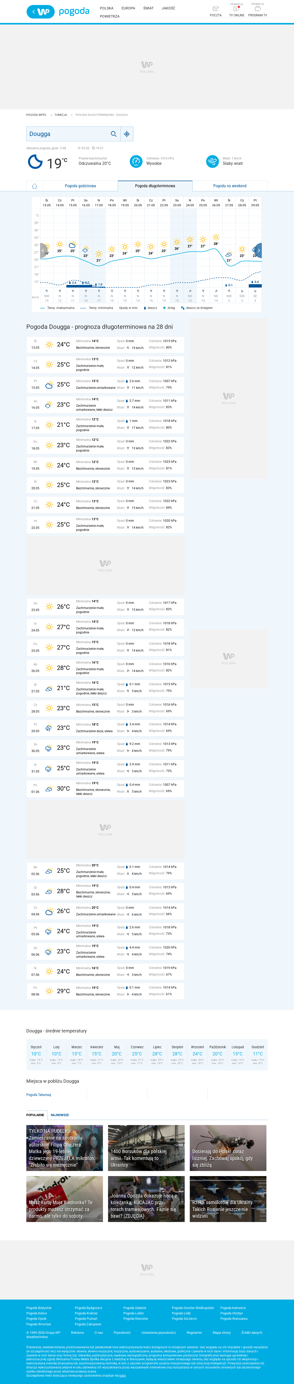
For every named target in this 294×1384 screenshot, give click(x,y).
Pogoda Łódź (181, 1313)
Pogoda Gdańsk (134, 1308)
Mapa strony (222, 1333)
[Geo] (127, 134)
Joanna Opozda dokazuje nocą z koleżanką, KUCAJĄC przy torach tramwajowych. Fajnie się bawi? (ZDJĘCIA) (144, 1206)
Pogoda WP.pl (36, 115)
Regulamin (194, 1333)
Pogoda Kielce (36, 1313)
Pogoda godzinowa (80, 185)
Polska (106, 8)
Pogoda (74, 11)
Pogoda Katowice (233, 1308)
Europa (128, 8)
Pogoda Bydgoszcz (88, 1308)
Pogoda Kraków (86, 1313)
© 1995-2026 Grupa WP (43, 1333)
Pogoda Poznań (86, 1318)
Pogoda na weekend (229, 185)
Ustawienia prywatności (159, 1333)
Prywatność (122, 1333)
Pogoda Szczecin (184, 1318)
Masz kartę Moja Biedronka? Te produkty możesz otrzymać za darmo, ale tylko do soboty (60, 1209)
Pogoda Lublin (133, 1313)
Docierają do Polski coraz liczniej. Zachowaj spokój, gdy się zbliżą (222, 1158)
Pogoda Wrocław (38, 1324)
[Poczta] (216, 12)
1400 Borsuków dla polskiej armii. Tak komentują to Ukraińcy (139, 1158)
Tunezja (61, 115)
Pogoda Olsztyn (231, 1313)
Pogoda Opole (36, 1318)
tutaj (122, 1375)
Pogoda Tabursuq (38, 1095)
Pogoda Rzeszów (135, 1318)
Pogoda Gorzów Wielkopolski (193, 1308)
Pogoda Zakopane (88, 1324)
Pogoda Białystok (39, 1308)
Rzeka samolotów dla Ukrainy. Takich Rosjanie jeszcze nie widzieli (222, 1209)
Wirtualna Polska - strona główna (40, 12)
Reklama (77, 1333)
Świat (148, 8)
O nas (99, 1333)
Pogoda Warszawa (234, 1318)
